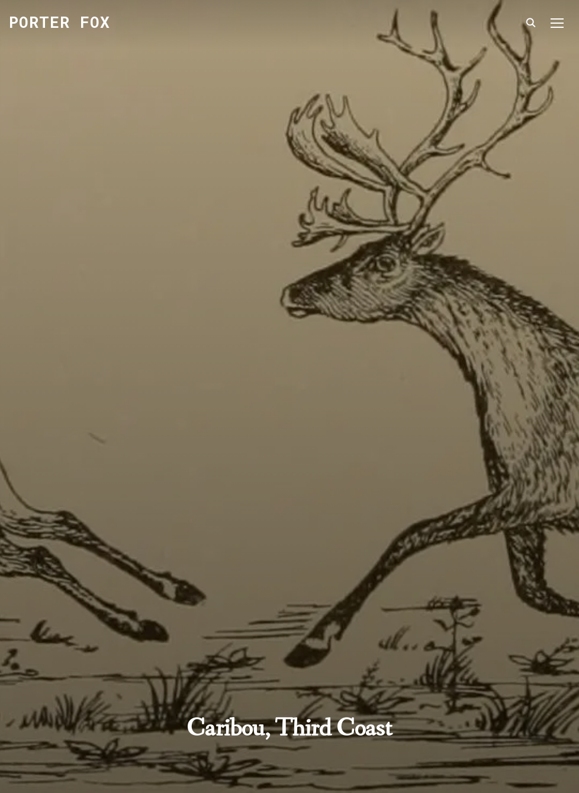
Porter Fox (59, 22)
